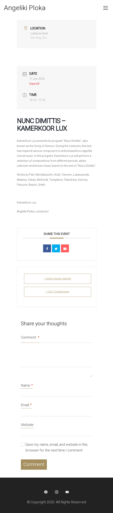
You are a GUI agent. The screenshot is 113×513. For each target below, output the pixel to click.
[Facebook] (45, 492)
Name (27, 386)
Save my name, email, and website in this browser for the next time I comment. (56, 447)
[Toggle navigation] (105, 8)
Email (26, 405)
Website (27, 425)
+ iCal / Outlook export (57, 291)
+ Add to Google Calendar (57, 278)
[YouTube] (67, 492)
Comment (30, 337)
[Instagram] (56, 492)
